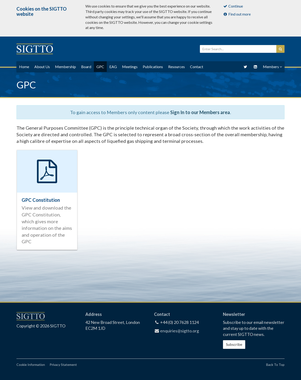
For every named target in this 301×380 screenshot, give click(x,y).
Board (86, 66)
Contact (196, 66)
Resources (176, 66)
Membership (65, 66)
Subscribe (234, 344)
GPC (100, 66)
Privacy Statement (63, 365)
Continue (233, 6)
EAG (113, 66)
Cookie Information (30, 365)
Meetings (130, 66)
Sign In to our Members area (200, 112)
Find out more (237, 14)
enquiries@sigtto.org (179, 330)
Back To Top (275, 365)
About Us (42, 66)
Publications (153, 66)
